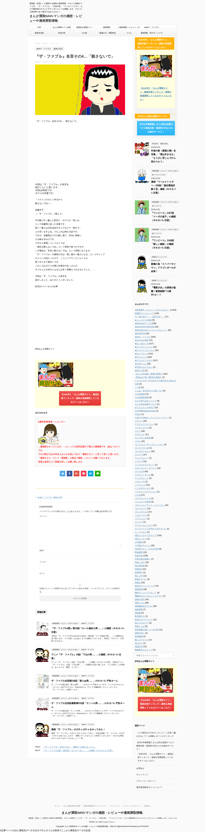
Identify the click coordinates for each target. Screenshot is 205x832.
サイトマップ (142, 775)
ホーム (57, 806)
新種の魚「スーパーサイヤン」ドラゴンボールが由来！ (163, 267)
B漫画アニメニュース (144, 313)
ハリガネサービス (143, 488)
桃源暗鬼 (139, 589)
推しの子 (139, 576)
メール (43, 562)
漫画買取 (106, 27)
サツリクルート (142, 458)
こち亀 (138, 387)
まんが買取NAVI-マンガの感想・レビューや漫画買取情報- (102, 812)
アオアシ (139, 421)
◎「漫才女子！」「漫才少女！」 (149, 317)
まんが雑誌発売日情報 (71, 806)
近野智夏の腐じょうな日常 (146, 630)
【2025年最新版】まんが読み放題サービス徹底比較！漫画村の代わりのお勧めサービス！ (156, 128)
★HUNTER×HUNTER (144, 327)
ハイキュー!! (140, 485)
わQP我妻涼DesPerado (145, 411)
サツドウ (139, 455)
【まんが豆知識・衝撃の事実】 (148, 374)
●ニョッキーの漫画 (143, 320)
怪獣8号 (138, 569)
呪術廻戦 (139, 552)
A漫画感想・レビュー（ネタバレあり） (129, 28)
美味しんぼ (140, 626)
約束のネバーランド (144, 619)
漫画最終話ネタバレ (144, 606)
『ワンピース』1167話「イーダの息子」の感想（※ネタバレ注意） (163, 216)
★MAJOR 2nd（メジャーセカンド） (151, 330)
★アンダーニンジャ (144, 347)
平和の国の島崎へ (143, 559)
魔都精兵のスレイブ (144, 650)
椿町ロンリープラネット (146, 593)
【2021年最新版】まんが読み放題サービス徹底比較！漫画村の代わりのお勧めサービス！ (155, 745)
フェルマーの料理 (143, 502)
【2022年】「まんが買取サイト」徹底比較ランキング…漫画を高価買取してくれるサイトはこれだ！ (156, 757)
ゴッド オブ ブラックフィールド (149, 444)
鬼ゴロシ (139, 643)
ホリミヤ (139, 522)
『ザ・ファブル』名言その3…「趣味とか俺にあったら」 (70, 747)
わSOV (138, 414)
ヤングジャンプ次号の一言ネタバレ (150, 529)
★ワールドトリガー (144, 360)
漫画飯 (138, 613)
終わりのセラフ (142, 623)
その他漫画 (140, 394)
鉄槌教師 (139, 636)
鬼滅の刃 (139, 646)
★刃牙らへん (141, 364)
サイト (42, 573)
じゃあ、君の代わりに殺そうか (148, 391)
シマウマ (139, 461)
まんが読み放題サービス (146, 404)
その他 (84, 33)
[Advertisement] (80, 317)
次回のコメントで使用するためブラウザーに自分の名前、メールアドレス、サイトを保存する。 (79, 590)
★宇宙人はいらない (144, 367)
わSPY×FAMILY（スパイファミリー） (151, 417)
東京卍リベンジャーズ (145, 586)
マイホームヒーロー (144, 525)
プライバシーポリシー (146, 781)
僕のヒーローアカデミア (146, 535)
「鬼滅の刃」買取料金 (107, 33)
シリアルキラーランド (145, 465)
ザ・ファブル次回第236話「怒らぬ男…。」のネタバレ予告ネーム (84, 681)
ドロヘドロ (140, 481)
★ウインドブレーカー (145, 350)
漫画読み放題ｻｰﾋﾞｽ (84, 27)
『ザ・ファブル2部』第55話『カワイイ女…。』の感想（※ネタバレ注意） (78, 750)
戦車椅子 (139, 572)
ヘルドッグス (141, 515)
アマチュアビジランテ (145, 424)
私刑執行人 (140, 616)
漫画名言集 (39, 33)
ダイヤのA (139, 471)
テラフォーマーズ (143, 475)
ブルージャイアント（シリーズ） (149, 505)
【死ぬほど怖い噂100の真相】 (148, 377)
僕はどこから (141, 539)
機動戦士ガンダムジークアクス (148, 596)
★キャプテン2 (141, 354)
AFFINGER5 (144, 826)
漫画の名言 (57, 497)
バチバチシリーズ (143, 498)
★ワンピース (141, 357)
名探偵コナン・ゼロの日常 (146, 549)
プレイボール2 (141, 512)
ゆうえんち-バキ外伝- (144, 407)
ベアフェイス (141, 518)
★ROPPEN (140, 333)
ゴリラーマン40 (142, 448)
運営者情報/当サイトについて (149, 787)
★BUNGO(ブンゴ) (143, 323)
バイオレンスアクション (146, 492)
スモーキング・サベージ (146, 468)
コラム (129, 33)
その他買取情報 (142, 397)
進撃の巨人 (140, 633)
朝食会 (138, 582)
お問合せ (140, 768)
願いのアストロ (142, 640)
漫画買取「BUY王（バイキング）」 (152, 34)
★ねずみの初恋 (142, 340)
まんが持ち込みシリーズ (146, 401)
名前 (42, 550)
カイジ (138, 431)
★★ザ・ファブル (151, 27)
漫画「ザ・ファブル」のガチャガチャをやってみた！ (78, 729)
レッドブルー (141, 532)
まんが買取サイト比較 (62, 27)
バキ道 (138, 495)
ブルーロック (141, 508)
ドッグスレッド (142, 478)
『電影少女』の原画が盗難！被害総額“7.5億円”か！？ (163, 291)
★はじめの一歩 (142, 343)
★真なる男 (140, 370)
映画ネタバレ (141, 579)
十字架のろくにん (143, 545)
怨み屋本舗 (140, 566)
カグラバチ (140, 434)
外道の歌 (61, 33)
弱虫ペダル (140, 562)
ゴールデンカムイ (143, 451)
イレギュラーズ (142, 428)
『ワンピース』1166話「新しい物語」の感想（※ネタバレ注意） (162, 244)
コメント (43, 516)
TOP (39, 27)
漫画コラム (140, 603)
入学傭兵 (139, 542)
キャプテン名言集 (143, 438)
